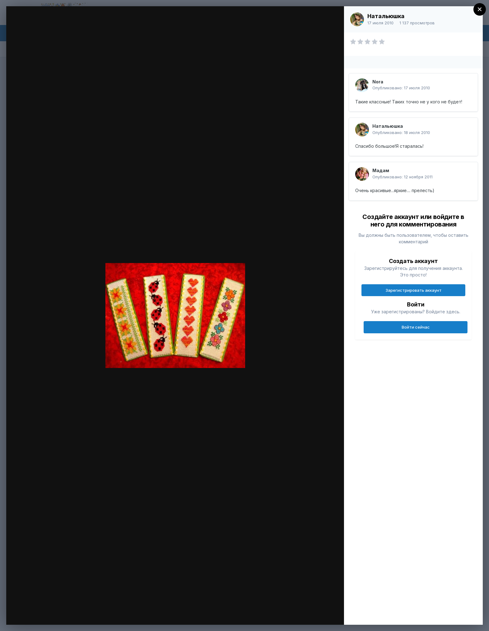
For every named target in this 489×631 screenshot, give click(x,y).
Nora (377, 81)
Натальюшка (385, 16)
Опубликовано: (401, 87)
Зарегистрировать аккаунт (413, 290)
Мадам (380, 170)
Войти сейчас (416, 327)
